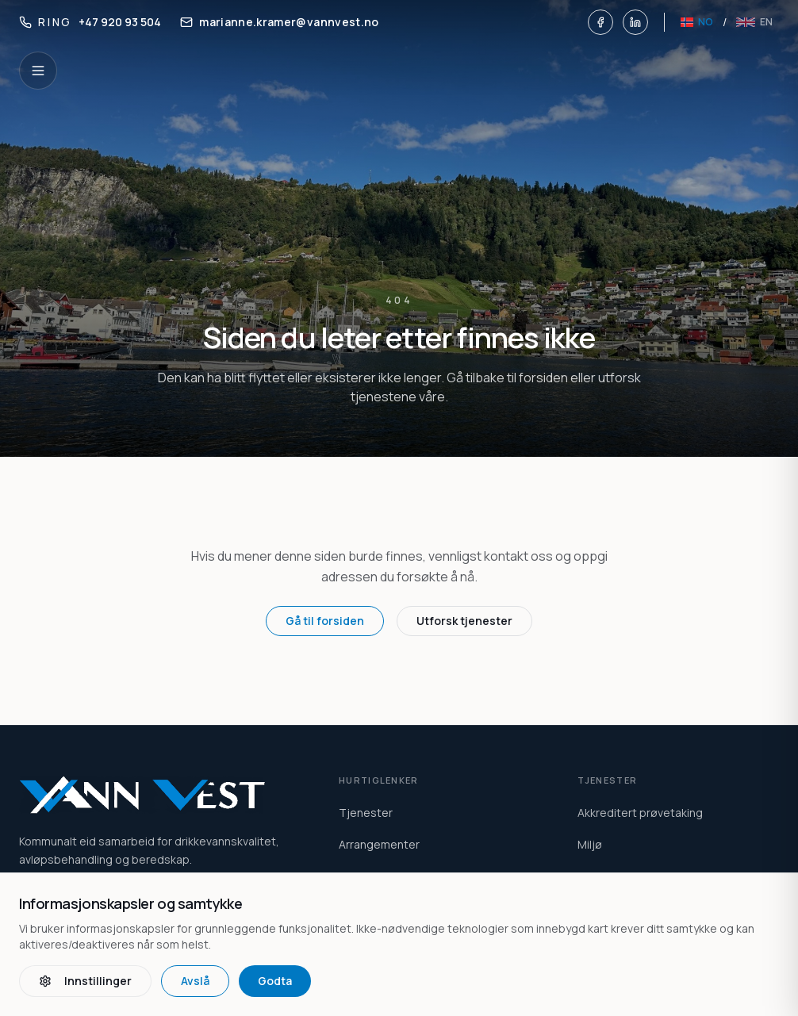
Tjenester (366, 812)
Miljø (589, 844)
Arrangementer (379, 844)
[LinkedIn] (635, 22)
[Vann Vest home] (160, 795)
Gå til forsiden (325, 620)
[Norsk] (696, 22)
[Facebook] (600, 22)
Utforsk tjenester (464, 620)
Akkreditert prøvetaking (640, 812)
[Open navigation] (38, 71)
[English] (754, 22)
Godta (275, 980)
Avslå (195, 980)
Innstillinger (85, 980)
